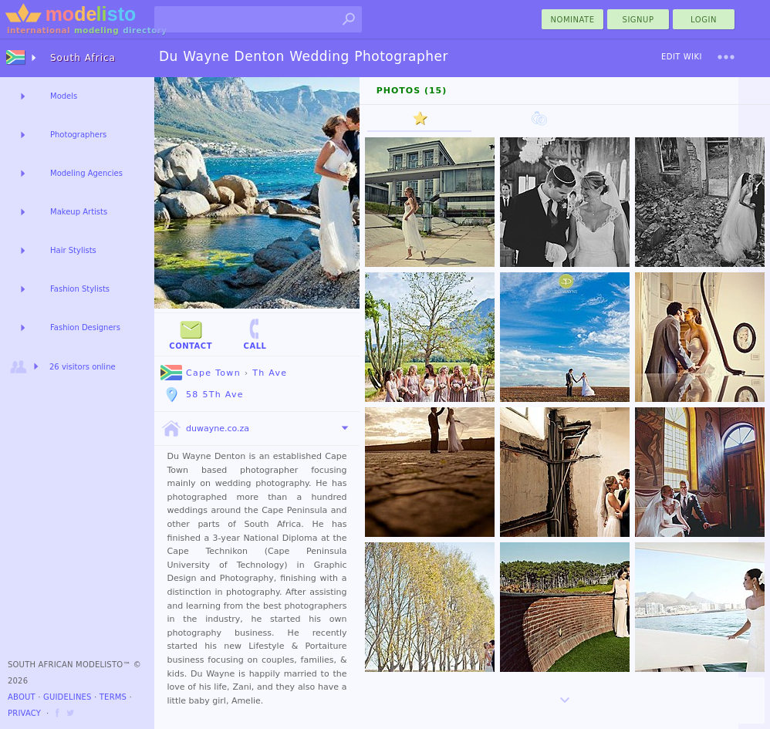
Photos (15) (412, 91)
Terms (113, 697)
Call (254, 333)
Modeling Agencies (86, 173)
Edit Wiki (681, 56)
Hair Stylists (73, 250)
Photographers (78, 134)
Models (63, 96)
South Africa (83, 57)
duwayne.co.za (204, 429)
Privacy (24, 713)
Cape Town (200, 373)
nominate (573, 19)
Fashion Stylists (80, 289)
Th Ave (269, 373)
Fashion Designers (85, 327)
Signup (638, 19)
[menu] (726, 57)
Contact (190, 333)
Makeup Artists (78, 212)
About (21, 697)
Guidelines (67, 697)
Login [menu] (704, 19)
